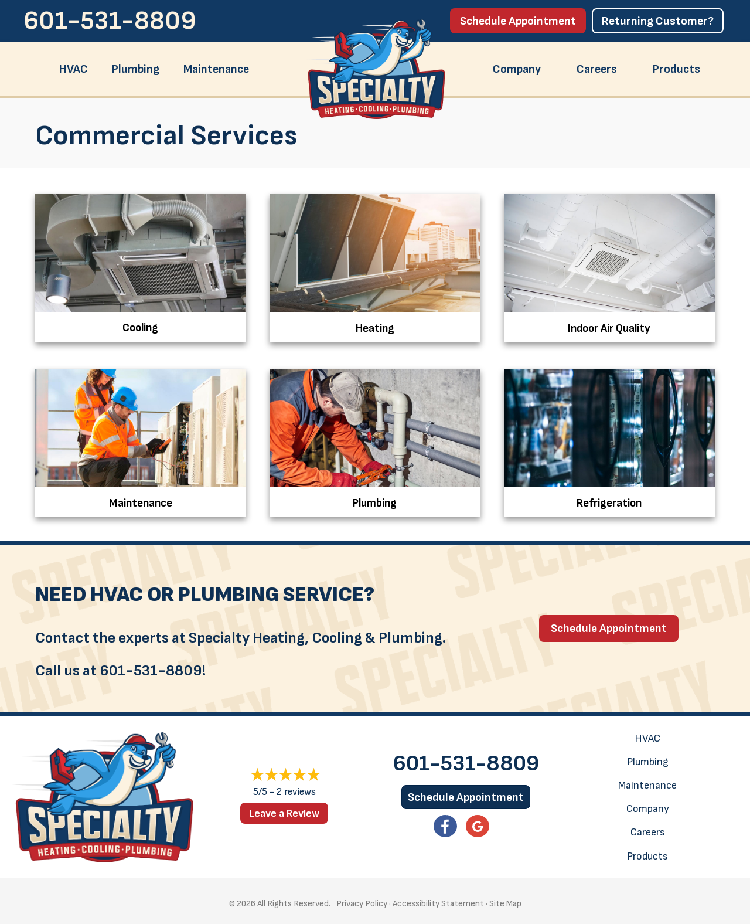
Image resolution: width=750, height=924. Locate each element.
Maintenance (216, 69)
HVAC (73, 69)
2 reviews (296, 789)
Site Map (505, 900)
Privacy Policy (361, 900)
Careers (597, 69)
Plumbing (135, 69)
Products (676, 69)
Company (517, 69)
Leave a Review (284, 810)
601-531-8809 (109, 20)
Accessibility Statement (438, 900)
